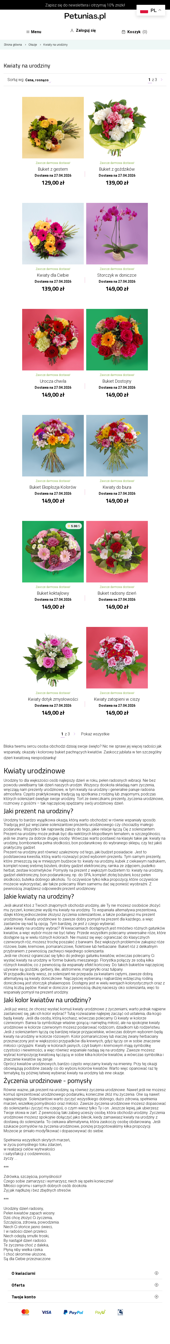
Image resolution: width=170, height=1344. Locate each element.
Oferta (85, 1284)
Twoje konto (85, 1296)
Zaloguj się (83, 30)
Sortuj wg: (15, 79)
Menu (33, 32)
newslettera (78, 5)
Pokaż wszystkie (95, 734)
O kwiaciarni (85, 1273)
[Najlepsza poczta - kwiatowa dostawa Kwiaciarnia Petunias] (85, 17)
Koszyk (134, 32)
